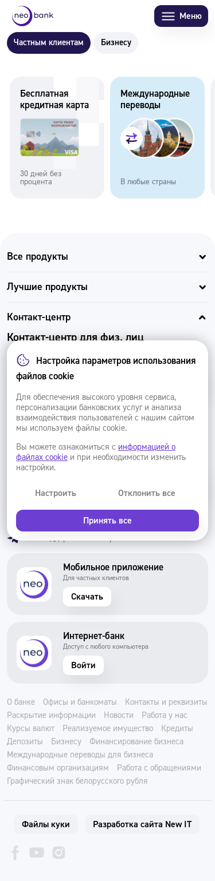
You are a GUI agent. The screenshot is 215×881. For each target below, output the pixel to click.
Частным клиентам (49, 42)
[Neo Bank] (32, 16)
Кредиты (177, 729)
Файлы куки (46, 824)
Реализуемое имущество (107, 729)
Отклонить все (146, 493)
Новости (119, 716)
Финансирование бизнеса (136, 742)
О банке (21, 702)
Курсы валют (30, 729)
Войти (83, 665)
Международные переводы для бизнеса (80, 755)
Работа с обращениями (159, 768)
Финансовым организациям (58, 768)
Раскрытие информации (51, 716)
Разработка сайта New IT (142, 824)
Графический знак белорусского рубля (77, 781)
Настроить (55, 493)
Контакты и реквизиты (166, 702)
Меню (181, 16)
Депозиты (25, 742)
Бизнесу (116, 42)
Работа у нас (164, 716)
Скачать (87, 596)
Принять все (107, 520)
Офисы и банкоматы (80, 702)
